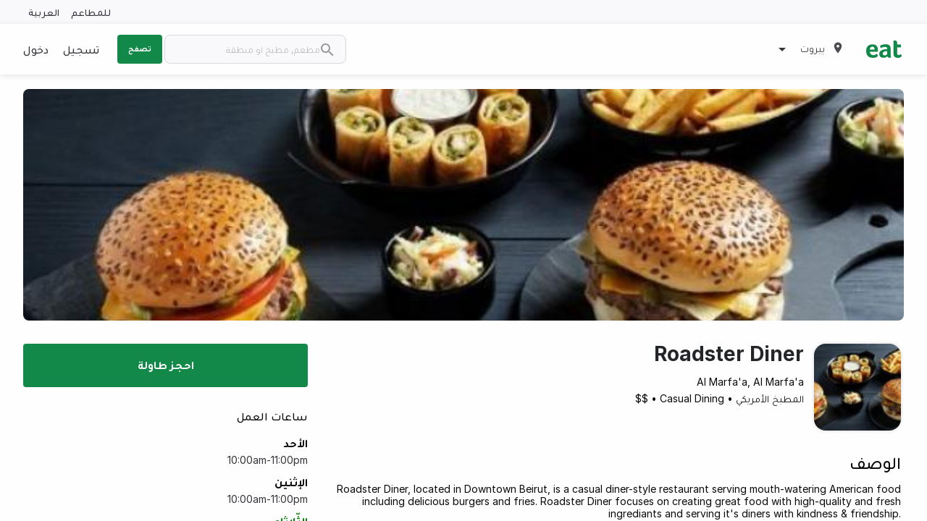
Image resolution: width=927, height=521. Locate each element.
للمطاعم (91, 12)
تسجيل (81, 49)
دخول (36, 49)
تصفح (139, 48)
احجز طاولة (166, 364)
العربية (43, 12)
